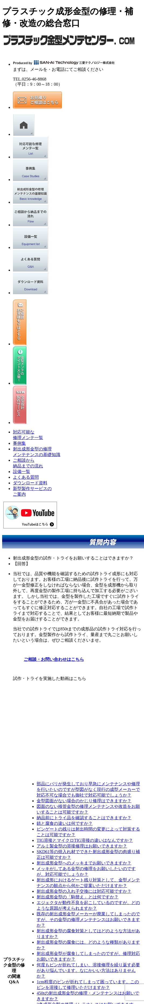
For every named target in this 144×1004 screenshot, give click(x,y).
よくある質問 (26, 477)
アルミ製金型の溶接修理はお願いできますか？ (82, 846)
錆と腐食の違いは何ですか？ (65, 823)
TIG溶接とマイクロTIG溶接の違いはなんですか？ (85, 840)
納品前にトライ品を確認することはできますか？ (84, 817)
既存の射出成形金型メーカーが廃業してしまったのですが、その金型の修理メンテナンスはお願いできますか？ (88, 919)
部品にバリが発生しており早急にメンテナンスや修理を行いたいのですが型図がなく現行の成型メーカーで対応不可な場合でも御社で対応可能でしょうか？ (88, 789)
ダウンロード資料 (30, 483)
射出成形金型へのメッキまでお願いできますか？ (84, 863)
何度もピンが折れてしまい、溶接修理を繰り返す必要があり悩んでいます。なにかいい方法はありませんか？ (88, 970)
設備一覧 (21, 471)
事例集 (19, 443)
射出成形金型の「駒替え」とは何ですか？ (77, 897)
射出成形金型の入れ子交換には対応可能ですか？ (84, 891)
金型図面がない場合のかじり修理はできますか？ (84, 800)
